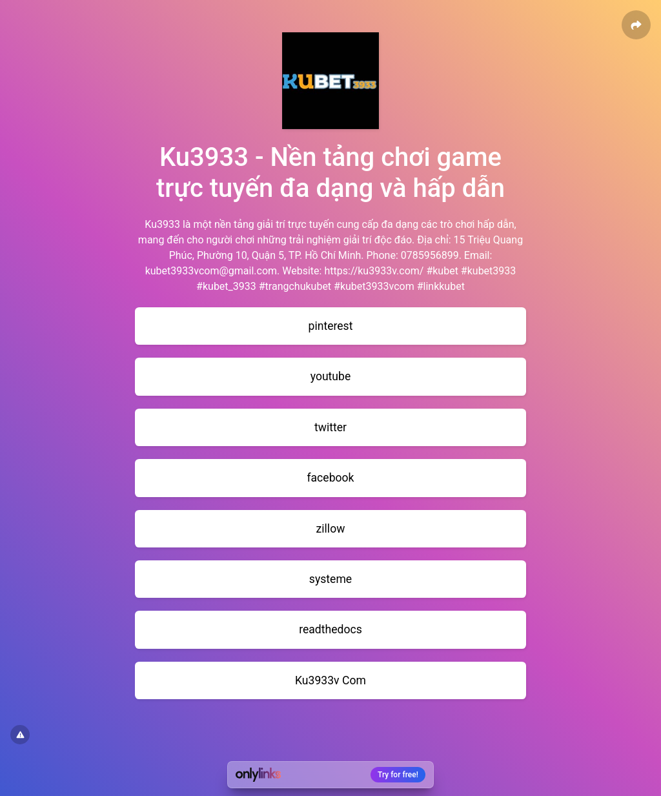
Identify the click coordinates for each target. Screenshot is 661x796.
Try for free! (398, 774)
